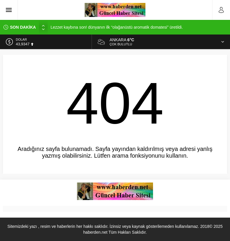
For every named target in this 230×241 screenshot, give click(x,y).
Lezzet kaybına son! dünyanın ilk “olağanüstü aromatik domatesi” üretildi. (117, 27)
